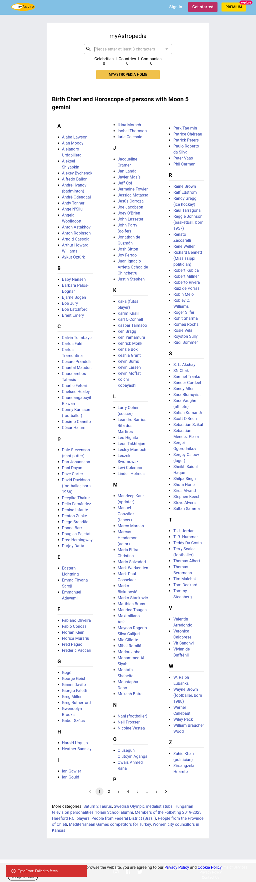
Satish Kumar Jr (187, 412)
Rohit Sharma (185, 318)
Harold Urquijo (75, 742)
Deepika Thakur (76, 498)
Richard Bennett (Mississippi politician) (187, 258)
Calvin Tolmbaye (77, 337)
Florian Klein (73, 632)
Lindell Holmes (131, 473)
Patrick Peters (186, 140)
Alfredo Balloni (75, 179)
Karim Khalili (129, 313)
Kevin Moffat (129, 373)
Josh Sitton (128, 249)
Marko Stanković (133, 598)
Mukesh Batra (130, 694)
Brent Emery (73, 315)
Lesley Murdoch (132, 449)
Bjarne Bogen (74, 297)
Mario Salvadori (132, 562)
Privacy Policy (176, 867)
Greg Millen (72, 696)
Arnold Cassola (76, 239)
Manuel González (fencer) (126, 514)
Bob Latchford (75, 309)
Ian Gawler (71, 771)
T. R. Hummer (185, 536)
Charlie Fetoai (74, 385)
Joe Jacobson (130, 207)
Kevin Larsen (129, 367)
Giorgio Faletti (74, 690)
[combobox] (128, 49)
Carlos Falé (72, 343)
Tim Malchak (185, 578)
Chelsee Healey (76, 391)
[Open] (166, 49)
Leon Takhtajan (131, 443)
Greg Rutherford (76, 702)
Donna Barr (72, 528)
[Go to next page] (166, 792)
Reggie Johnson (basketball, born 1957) (188, 222)
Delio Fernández (76, 504)
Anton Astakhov (76, 227)
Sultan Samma (186, 508)
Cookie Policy (210, 867)
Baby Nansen (74, 279)
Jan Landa (127, 171)
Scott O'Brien (185, 418)
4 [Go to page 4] (128, 792)
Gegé (66, 672)
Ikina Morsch (129, 124)
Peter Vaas (183, 158)
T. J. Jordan (183, 530)
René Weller (183, 246)
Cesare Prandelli (77, 361)
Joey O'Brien (129, 213)
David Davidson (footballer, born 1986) (76, 486)
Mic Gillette (128, 640)
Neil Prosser (129, 722)
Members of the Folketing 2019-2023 (168, 812)
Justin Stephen (131, 279)
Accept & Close (23, 877)
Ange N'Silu (72, 209)
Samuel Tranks (186, 376)
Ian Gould (70, 777)
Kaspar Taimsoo (132, 325)
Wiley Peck (183, 719)
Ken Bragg (127, 331)
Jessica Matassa (133, 195)
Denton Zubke (74, 516)
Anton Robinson (76, 233)
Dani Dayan (72, 468)
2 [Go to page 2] (109, 792)
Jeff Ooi (125, 183)
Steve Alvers (184, 502)
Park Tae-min (185, 128)
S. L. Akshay (184, 364)
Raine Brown (184, 186)
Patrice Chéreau (187, 134)
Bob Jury (70, 303)
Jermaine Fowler (133, 189)
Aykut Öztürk (73, 257)
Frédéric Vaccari (76, 650)
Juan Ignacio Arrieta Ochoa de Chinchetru (133, 267)
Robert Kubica (186, 270)
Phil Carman (184, 164)
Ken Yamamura (131, 337)
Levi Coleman (130, 467)
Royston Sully (185, 336)
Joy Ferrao (127, 255)
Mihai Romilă (130, 646)
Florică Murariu (75, 638)
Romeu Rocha (185, 324)
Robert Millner (186, 276)
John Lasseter (131, 219)
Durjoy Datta (73, 546)
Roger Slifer (183, 312)
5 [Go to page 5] (138, 792)
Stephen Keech (186, 496)
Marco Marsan (131, 526)
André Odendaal (76, 197)
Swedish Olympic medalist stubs (143, 806)
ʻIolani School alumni (114, 812)
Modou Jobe (129, 652)
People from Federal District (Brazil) (124, 818)
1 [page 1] (100, 792)
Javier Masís (129, 177)
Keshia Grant (129, 355)
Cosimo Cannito (76, 421)
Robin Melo (183, 294)
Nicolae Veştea (131, 728)
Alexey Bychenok (77, 173)
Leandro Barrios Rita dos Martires (132, 425)
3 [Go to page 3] (118, 792)
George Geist (74, 678)
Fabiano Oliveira (76, 620)
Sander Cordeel (187, 382)
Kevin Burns (128, 361)
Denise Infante (75, 510)
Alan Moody (73, 143)
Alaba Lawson (75, 137)
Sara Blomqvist (186, 394)
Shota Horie (183, 484)
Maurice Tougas (132, 610)
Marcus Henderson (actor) (128, 538)
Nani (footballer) (133, 716)
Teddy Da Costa (187, 542)
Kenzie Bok (128, 349)
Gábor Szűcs (73, 720)
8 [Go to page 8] (156, 792)
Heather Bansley (77, 748)
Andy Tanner (73, 203)
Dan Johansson (76, 462)
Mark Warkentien (133, 568)
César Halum (74, 427)
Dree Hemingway (77, 540)
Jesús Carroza (131, 201)
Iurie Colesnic (130, 136)
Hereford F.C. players (71, 818)
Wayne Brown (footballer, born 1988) (187, 695)
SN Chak (181, 370)
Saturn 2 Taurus (98, 806)
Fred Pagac (72, 644)
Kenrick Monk (130, 343)
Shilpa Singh (184, 478)
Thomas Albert (186, 560)
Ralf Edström (185, 192)
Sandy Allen (183, 388)
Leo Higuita (128, 437)
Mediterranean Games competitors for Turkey (110, 824)
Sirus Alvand (184, 490)
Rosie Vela (182, 330)
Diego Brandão (75, 522)
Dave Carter (72, 474)
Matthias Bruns (131, 604)
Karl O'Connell (130, 319)
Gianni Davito (74, 684)
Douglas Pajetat (76, 534)
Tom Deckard (185, 584)
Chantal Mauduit (77, 367)
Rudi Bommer (185, 342)
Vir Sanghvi (183, 643)
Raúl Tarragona (186, 210)
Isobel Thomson (132, 130)
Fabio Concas (74, 626)
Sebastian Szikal (188, 424)
